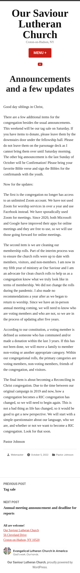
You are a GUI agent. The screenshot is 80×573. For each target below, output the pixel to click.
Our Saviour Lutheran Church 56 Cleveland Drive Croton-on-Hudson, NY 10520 (21, 535)
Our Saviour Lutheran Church (40, 23)
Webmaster (17, 454)
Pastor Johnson (64, 454)
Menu (43, 53)
